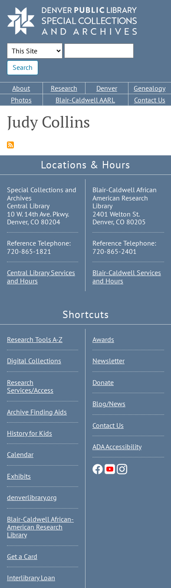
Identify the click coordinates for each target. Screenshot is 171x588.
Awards (103, 339)
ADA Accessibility (116, 446)
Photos (21, 99)
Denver (106, 88)
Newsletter (108, 360)
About (21, 88)
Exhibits (19, 476)
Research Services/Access (30, 386)
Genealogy (149, 88)
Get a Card (22, 556)
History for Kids (29, 433)
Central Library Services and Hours (41, 276)
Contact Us (149, 99)
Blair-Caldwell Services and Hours (126, 276)
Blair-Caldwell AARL (85, 99)
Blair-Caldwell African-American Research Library (40, 527)
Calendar (20, 454)
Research (64, 88)
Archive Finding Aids (37, 411)
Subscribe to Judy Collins (10, 144)
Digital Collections (34, 360)
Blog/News (108, 403)
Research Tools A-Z (34, 339)
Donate (103, 382)
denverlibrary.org (32, 497)
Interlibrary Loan (31, 577)
